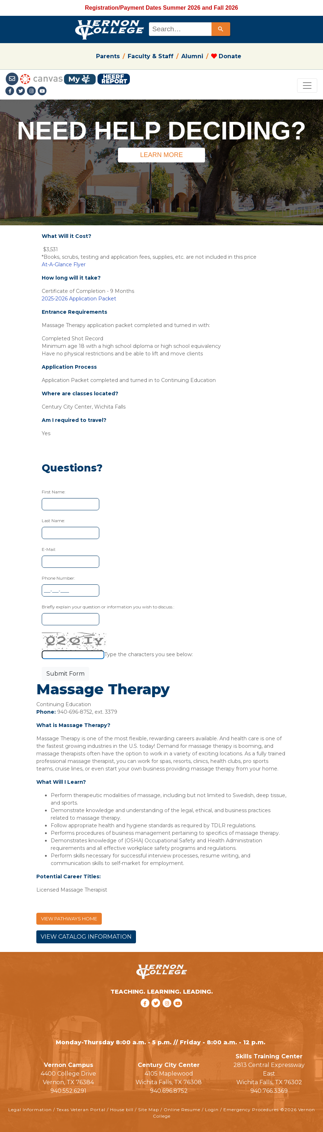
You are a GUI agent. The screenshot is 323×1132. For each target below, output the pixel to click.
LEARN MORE (161, 154)
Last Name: (53, 520)
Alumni (192, 56)
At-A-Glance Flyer (64, 264)
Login (212, 1109)
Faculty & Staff (150, 56)
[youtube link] (42, 91)
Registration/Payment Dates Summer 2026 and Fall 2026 (161, 8)
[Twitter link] (21, 91)
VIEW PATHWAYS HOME (69, 918)
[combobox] (189, 29)
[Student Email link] (12, 78)
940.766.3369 (269, 1090)
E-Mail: (49, 549)
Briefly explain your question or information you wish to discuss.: (108, 606)
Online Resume (182, 1109)
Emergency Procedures (251, 1109)
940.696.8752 (169, 1090)
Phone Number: (58, 578)
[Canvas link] (41, 78)
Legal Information (30, 1109)
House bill (121, 1109)
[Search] (220, 29)
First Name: (53, 491)
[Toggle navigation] (307, 85)
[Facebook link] (10, 91)
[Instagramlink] (32, 91)
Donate (226, 56)
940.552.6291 (68, 1090)
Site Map (148, 1109)
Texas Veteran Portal (80, 1109)
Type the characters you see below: (148, 654)
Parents (108, 56)
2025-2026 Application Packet (79, 298)
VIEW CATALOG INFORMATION (86, 936)
